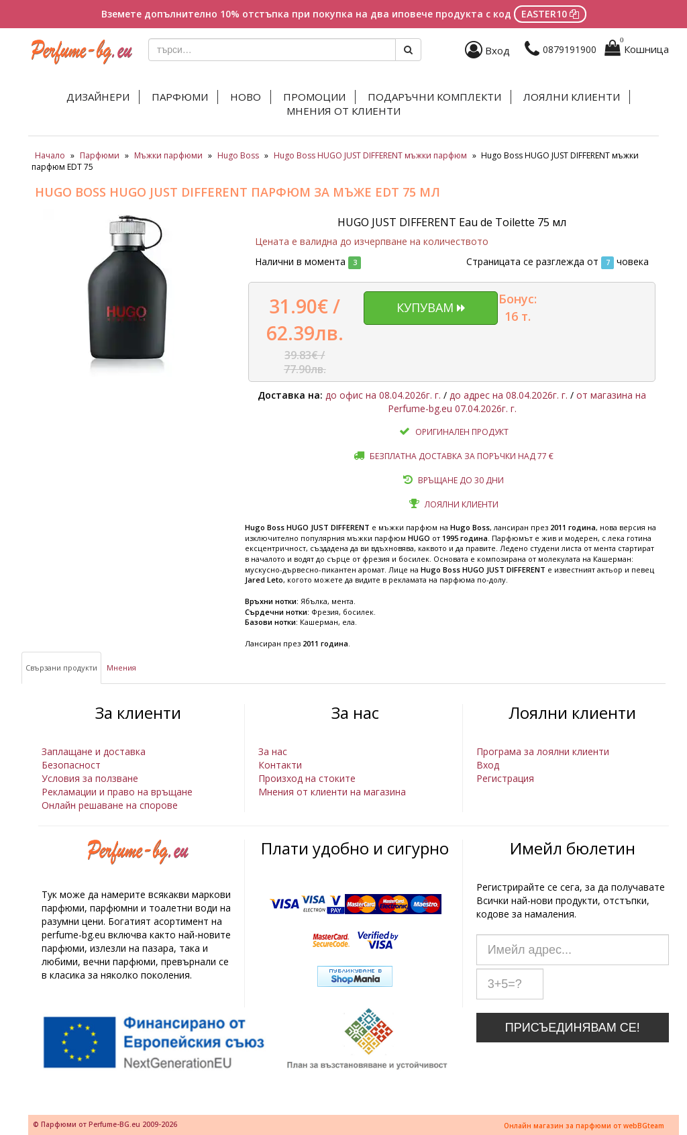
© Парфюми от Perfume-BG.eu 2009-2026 (105, 1124)
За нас (272, 751)
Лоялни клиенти (571, 96)
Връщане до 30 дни (461, 480)
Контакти (280, 764)
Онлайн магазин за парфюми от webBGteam (584, 1125)
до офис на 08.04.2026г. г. (383, 395)
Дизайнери (97, 96)
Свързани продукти (61, 667)
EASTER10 (550, 13)
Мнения (121, 667)
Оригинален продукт (462, 432)
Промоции (314, 96)
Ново (245, 96)
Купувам (431, 307)
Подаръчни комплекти (434, 96)
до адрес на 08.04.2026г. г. (509, 395)
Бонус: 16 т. (517, 307)
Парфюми (180, 96)
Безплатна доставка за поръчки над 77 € (461, 456)
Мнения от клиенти (343, 110)
